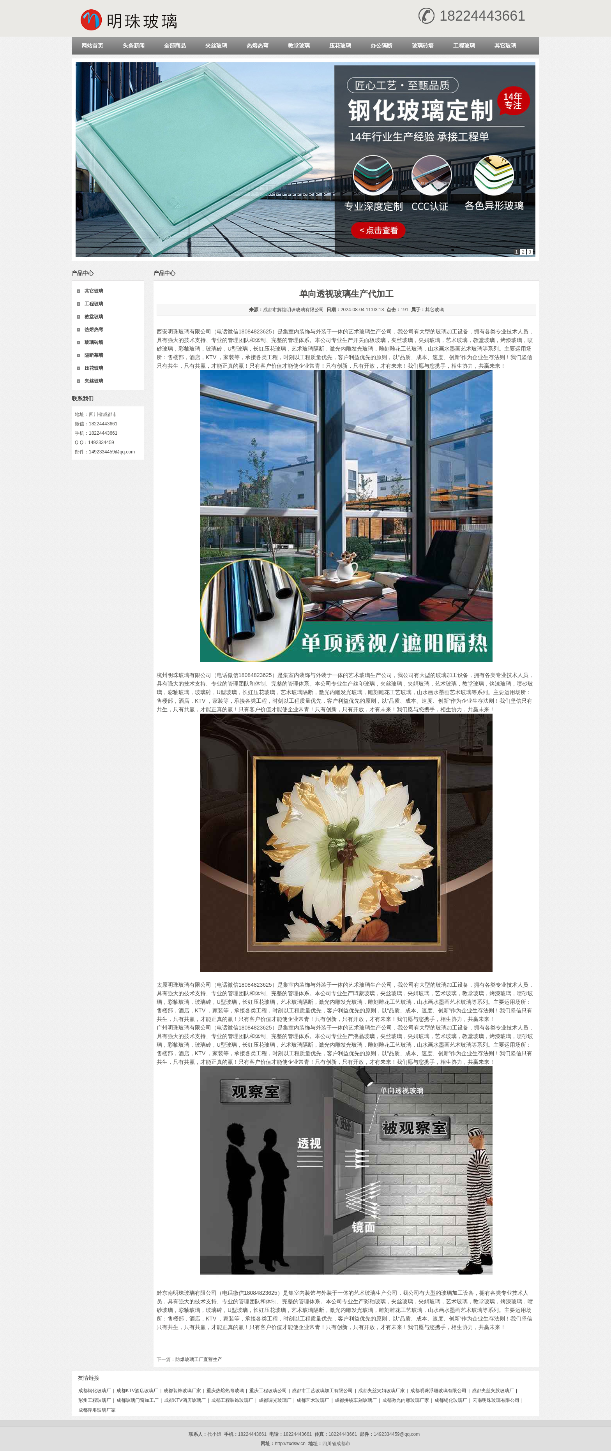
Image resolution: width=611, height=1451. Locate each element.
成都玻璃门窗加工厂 (138, 1400)
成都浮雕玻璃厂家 (97, 1410)
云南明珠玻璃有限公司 (496, 1400)
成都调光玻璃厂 (275, 1400)
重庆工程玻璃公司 (268, 1390)
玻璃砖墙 (423, 45)
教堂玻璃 (299, 45)
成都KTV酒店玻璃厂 (137, 1390)
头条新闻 (134, 45)
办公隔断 (381, 45)
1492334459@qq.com (112, 452)
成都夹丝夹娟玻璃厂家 (381, 1390)
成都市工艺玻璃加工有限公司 (322, 1390)
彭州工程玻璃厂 (94, 1400)
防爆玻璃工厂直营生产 (198, 1359)
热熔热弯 (257, 45)
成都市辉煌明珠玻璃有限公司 (293, 309)
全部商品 (175, 45)
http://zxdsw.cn (290, 1443)
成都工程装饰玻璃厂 (232, 1400)
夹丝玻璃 (216, 45)
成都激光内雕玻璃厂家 (405, 1400)
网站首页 (92, 45)
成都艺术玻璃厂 (313, 1400)
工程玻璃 (464, 45)
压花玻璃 (340, 45)
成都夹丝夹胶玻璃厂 (493, 1390)
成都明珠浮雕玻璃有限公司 (438, 1390)
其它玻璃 (505, 45)
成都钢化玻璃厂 (94, 1390)
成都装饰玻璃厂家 (182, 1390)
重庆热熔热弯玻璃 (225, 1390)
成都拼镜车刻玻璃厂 (356, 1400)
